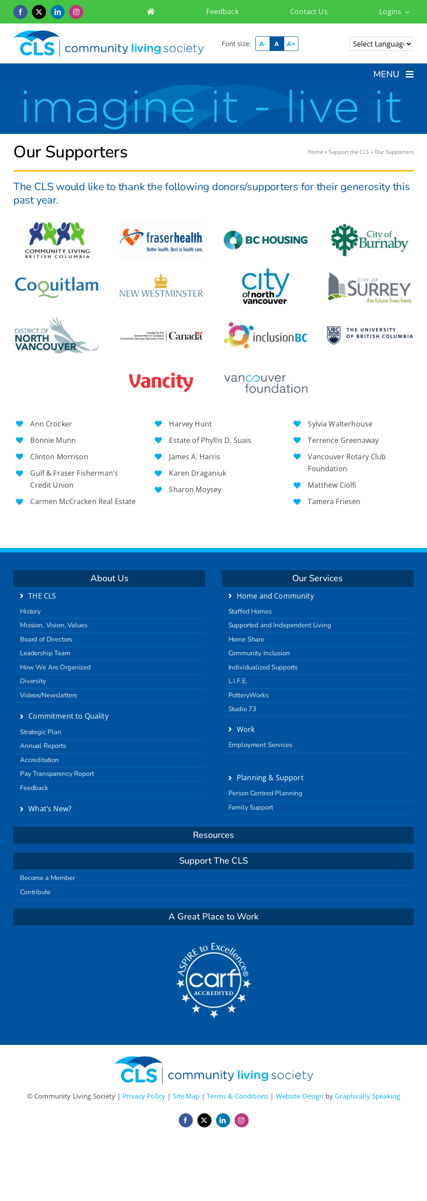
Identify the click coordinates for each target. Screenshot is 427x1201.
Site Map (186, 1095)
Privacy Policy (143, 1095)
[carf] (213, 946)
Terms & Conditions (237, 1095)
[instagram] (76, 12)
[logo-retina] (108, 33)
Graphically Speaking (367, 1095)
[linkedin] (58, 12)
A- (262, 43)
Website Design (300, 1095)
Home (315, 152)
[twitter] (39, 12)
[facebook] (20, 12)
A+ (291, 43)
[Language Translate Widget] (381, 44)
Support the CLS (349, 152)
